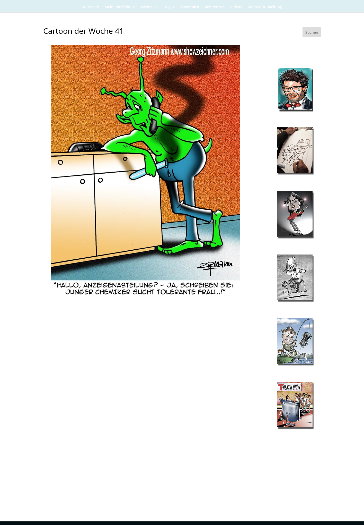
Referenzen (215, 7)
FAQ (166, 7)
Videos (236, 7)
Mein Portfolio (117, 7)
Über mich (190, 7)
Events (147, 7)
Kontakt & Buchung (265, 7)
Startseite (90, 7)
